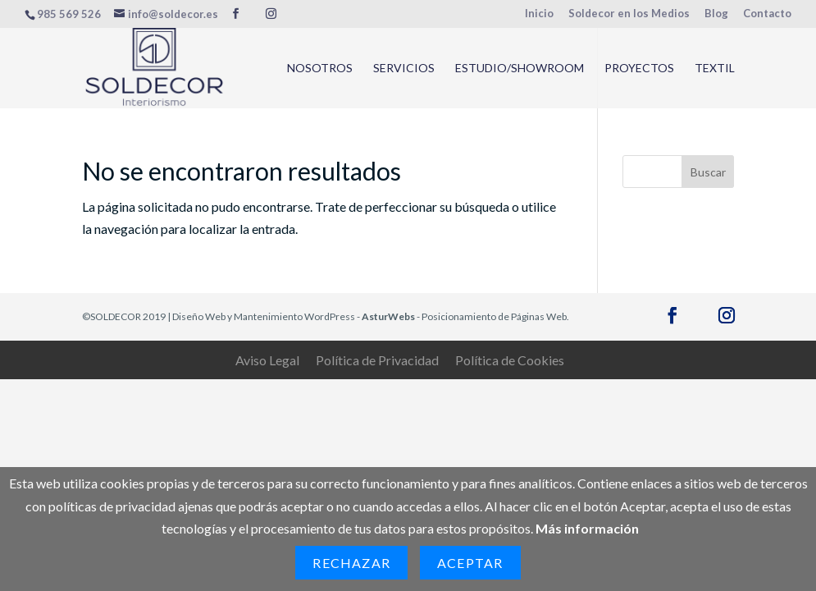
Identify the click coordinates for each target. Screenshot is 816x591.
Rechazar (351, 562)
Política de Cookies (509, 360)
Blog (716, 14)
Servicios (404, 68)
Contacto (767, 14)
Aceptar (470, 562)
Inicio (539, 14)
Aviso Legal (267, 360)
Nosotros (320, 68)
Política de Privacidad (377, 360)
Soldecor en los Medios (629, 14)
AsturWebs (388, 316)
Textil (715, 68)
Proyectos (639, 68)
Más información (587, 528)
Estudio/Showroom (519, 68)
